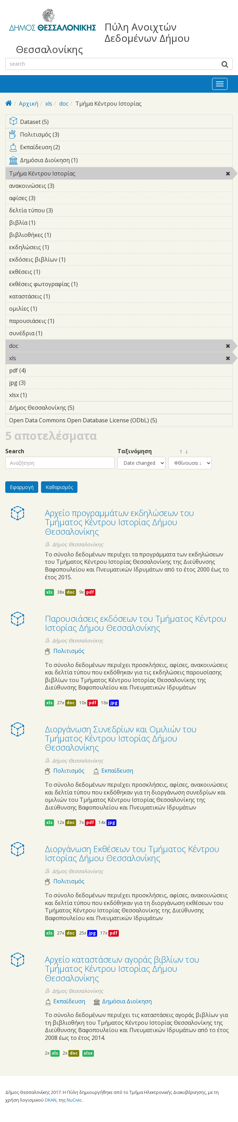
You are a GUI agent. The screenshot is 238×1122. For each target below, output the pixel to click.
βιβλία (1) (46, 222)
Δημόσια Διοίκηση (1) (120, 161)
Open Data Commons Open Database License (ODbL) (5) (120, 421)
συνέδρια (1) (53, 333)
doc (63, 103)
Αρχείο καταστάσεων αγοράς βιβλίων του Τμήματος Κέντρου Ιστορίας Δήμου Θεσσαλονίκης (122, 968)
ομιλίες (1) (48, 308)
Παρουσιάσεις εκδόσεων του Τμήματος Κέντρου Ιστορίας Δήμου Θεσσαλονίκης (135, 623)
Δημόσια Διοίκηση (127, 1001)
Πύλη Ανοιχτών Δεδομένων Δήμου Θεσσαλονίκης (103, 38)
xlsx (88, 1053)
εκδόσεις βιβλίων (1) (76, 259)
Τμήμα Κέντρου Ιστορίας (93, 173)
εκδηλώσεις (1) (60, 247)
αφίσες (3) (46, 198)
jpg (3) (36, 383)
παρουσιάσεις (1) (65, 321)
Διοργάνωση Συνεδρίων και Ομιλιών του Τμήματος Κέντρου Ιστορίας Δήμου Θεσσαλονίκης (121, 738)
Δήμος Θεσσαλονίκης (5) (85, 407)
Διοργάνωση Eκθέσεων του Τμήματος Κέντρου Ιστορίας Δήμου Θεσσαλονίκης (132, 853)
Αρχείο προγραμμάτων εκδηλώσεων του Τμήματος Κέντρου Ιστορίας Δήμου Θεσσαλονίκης (119, 522)
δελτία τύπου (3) (63, 210)
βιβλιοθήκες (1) (62, 235)
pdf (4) (36, 370)
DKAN (50, 1100)
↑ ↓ (178, 451)
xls (48, 103)
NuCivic (74, 1100)
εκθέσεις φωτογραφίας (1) (88, 284)
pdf (90, 592)
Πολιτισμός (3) (120, 136)
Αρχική (28, 103)
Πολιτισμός (68, 651)
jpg (113, 703)
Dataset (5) (120, 122)
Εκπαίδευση (117, 770)
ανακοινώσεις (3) (65, 186)
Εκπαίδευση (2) (120, 148)
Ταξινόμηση (134, 451)
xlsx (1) (38, 395)
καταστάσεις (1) (61, 296)
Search (14, 451)
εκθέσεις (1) (51, 272)
